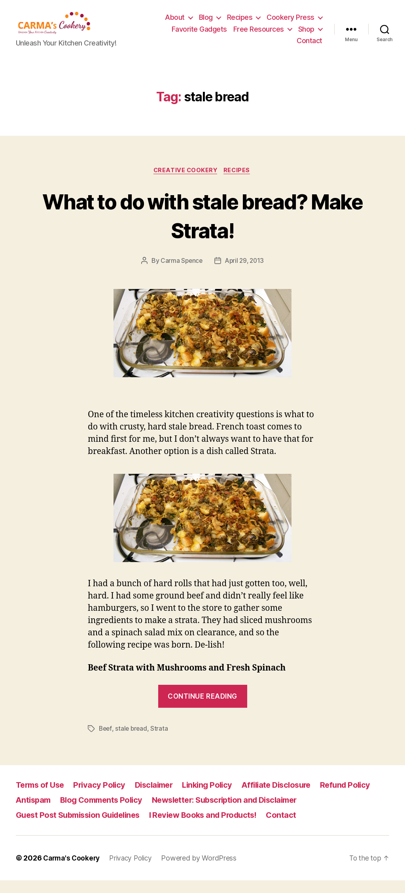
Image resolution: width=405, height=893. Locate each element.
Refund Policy (361, 797)
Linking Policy (216, 797)
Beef (106, 741)
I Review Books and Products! (214, 827)
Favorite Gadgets (199, 35)
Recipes (240, 23)
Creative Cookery (185, 182)
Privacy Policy (103, 797)
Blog (206, 23)
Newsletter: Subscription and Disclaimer (236, 812)
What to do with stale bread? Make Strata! (202, 227)
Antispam (34, 812)
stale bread (132, 741)
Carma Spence (180, 273)
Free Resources (258, 35)
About (175, 23)
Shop (306, 35)
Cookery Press (290, 23)
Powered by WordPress (204, 870)
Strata (161, 741)
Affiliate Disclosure (289, 797)
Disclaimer (160, 797)
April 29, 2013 (244, 273)
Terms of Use (41, 797)
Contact (309, 46)
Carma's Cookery (73, 870)
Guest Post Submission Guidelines (82, 827)
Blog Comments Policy (105, 812)
